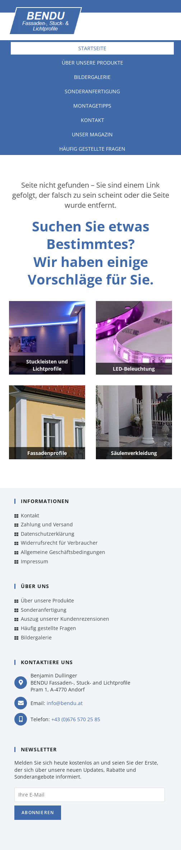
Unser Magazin (92, 134)
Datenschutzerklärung (47, 533)
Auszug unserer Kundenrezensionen (65, 618)
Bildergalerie (92, 77)
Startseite (92, 48)
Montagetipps (92, 105)
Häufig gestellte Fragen (92, 148)
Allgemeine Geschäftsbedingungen (63, 552)
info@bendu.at (65, 703)
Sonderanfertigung (92, 91)
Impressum (34, 561)
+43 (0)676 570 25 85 (75, 719)
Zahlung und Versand (47, 524)
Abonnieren (38, 812)
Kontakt (92, 120)
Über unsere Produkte (92, 62)
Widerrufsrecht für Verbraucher (59, 542)
